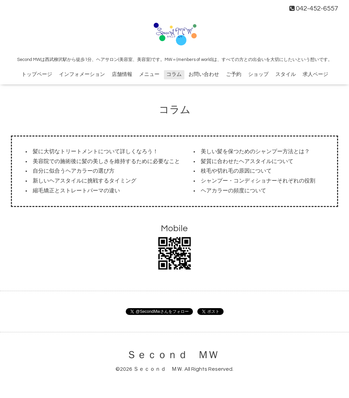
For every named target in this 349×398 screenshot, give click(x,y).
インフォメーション (82, 74)
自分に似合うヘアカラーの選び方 (74, 171)
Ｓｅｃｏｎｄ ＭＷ (172, 355)
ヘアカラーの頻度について (233, 190)
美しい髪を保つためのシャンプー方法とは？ (255, 151)
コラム (174, 74)
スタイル (285, 74)
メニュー (149, 74)
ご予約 (233, 74)
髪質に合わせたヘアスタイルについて (247, 161)
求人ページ (315, 74)
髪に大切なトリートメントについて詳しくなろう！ (95, 151)
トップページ (36, 74)
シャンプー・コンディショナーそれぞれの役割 (258, 181)
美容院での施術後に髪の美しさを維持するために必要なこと (106, 161)
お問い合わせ (203, 74)
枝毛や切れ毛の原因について (236, 171)
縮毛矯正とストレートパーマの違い (76, 190)
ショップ (258, 74)
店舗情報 (122, 74)
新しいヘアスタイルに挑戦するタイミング (84, 181)
